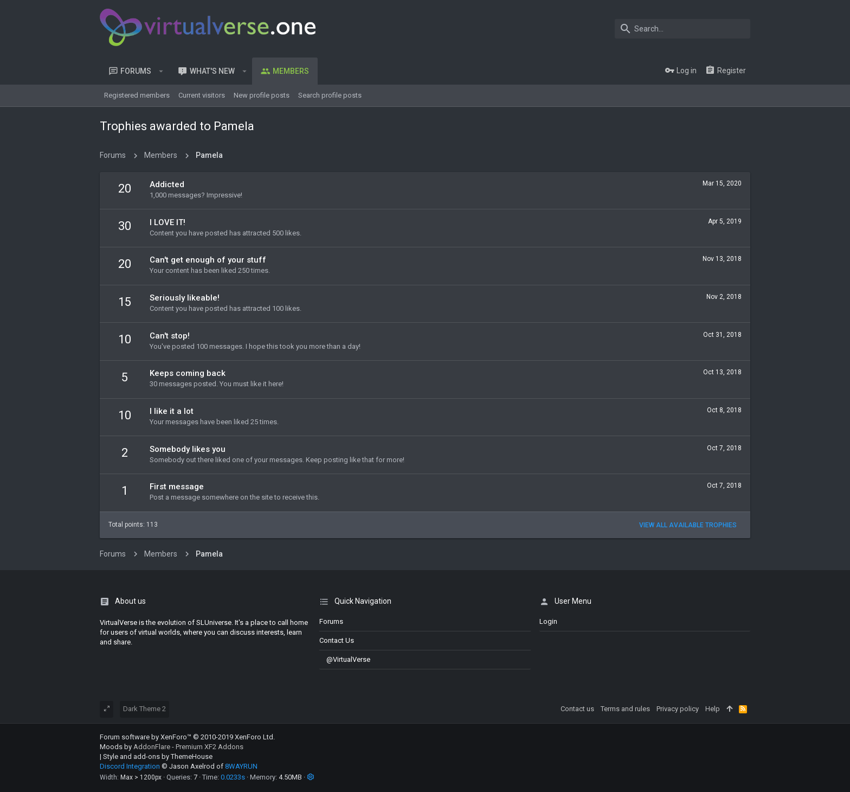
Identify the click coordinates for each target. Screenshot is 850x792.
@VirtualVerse (344, 659)
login (548, 621)
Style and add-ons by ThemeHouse (157, 756)
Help (712, 709)
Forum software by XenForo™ (187, 737)
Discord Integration (130, 766)
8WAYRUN (241, 766)
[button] (161, 71)
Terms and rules (625, 709)
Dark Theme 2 (144, 709)
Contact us (336, 640)
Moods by (171, 747)
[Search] (682, 29)
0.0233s (233, 777)
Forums (331, 621)
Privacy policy (677, 709)
